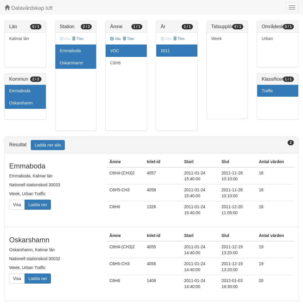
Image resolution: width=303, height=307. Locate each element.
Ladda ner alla (48, 145)
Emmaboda (19, 90)
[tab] (151, 145)
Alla (115, 39)
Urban (267, 38)
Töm (77, 39)
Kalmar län (19, 38)
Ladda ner (37, 204)
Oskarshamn (21, 103)
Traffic (267, 90)
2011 (165, 50)
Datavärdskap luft (28, 8)
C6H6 (115, 63)
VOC (114, 50)
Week (216, 38)
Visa (17, 204)
